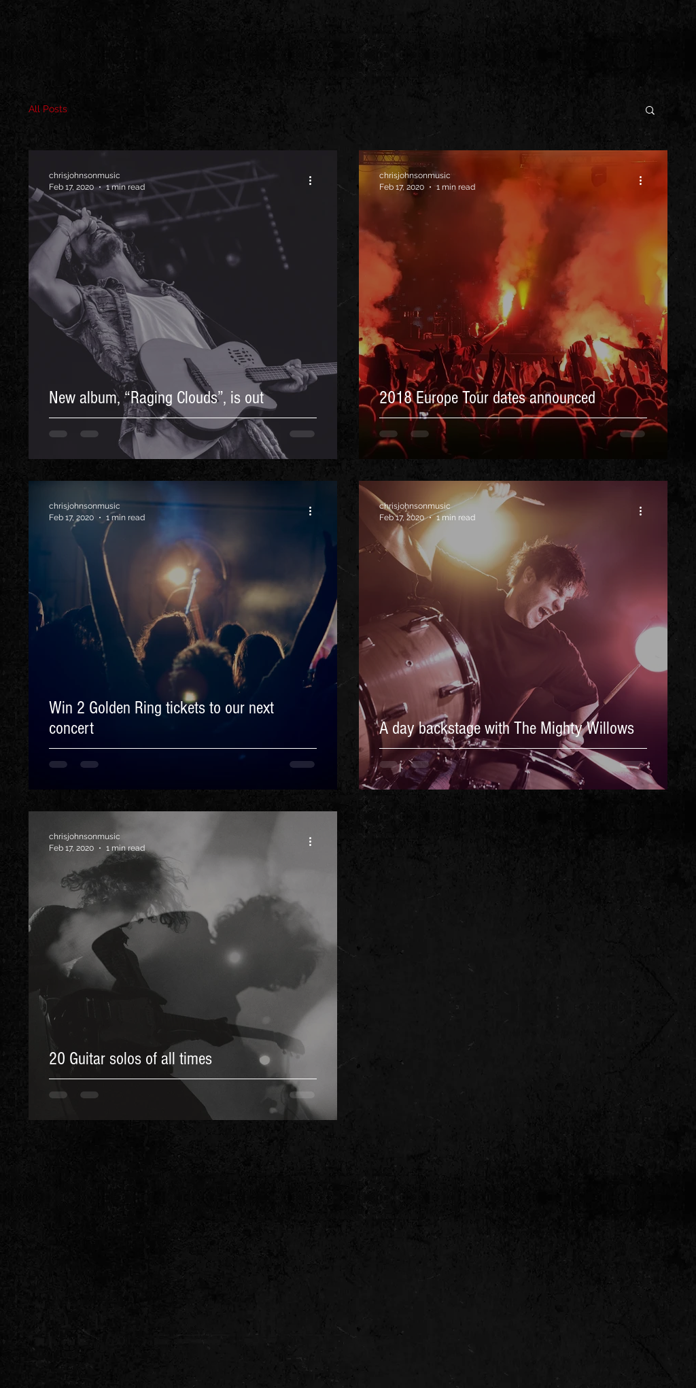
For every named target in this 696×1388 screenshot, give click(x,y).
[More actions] (315, 180)
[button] (650, 111)
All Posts (48, 108)
